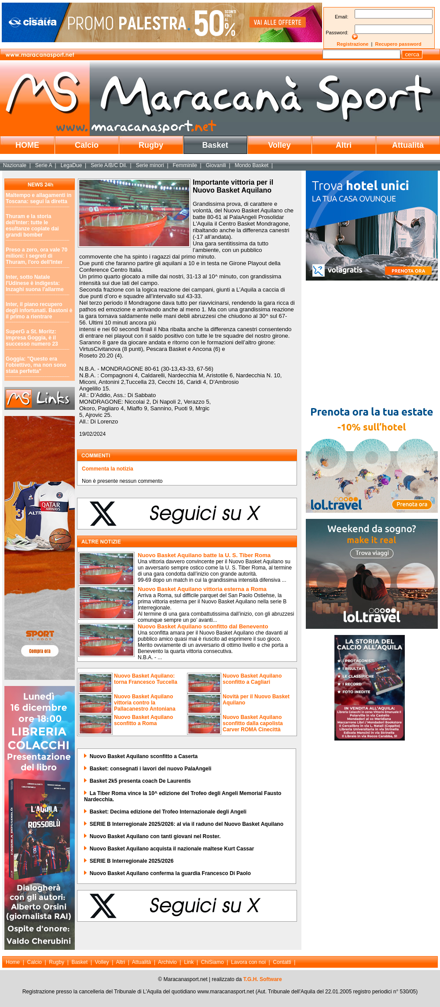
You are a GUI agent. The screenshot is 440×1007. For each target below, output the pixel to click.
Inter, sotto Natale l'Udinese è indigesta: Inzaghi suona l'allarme (35, 283)
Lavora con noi (248, 962)
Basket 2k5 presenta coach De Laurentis (140, 781)
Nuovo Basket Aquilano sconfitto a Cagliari (252, 679)
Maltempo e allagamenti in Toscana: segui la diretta (38, 198)
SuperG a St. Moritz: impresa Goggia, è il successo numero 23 (32, 337)
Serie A (43, 165)
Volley (279, 145)
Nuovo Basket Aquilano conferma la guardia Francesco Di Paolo (170, 873)
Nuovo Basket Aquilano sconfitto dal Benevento (203, 626)
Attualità (408, 145)
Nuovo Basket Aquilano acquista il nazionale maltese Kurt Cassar (172, 849)
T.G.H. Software (262, 979)
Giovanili (216, 165)
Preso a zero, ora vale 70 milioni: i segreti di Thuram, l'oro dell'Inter (36, 256)
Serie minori (150, 165)
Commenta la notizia (107, 469)
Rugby (151, 145)
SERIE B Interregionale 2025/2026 (132, 861)
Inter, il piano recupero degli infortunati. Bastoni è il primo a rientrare (39, 310)
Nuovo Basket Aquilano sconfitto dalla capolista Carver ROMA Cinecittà (253, 723)
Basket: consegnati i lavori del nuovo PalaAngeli (151, 769)
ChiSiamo (212, 962)
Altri (344, 145)
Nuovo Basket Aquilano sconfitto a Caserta (144, 756)
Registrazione (352, 44)
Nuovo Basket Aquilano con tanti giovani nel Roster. (155, 836)
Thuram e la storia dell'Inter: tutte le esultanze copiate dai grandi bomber (32, 225)
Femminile (185, 165)
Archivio (167, 962)
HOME (27, 145)
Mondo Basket (251, 165)
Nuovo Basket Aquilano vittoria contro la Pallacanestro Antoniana (145, 702)
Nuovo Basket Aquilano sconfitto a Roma (143, 720)
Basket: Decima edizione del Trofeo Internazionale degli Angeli (168, 812)
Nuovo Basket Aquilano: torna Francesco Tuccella (145, 679)
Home (13, 962)
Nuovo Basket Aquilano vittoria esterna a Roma (202, 589)
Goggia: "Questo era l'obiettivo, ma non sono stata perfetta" (36, 365)
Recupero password (398, 44)
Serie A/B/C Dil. (109, 165)
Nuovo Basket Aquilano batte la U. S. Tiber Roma (204, 555)
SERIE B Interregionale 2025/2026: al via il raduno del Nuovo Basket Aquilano (186, 824)
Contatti (282, 962)
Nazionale (14, 165)
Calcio (87, 145)
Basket (215, 145)
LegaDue (71, 165)
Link (189, 962)
